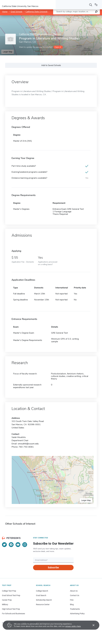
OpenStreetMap (84, 16)
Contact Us (74, 595)
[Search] (90, 4)
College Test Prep (9, 591)
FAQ (71, 600)
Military (5, 604)
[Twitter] (4, 544)
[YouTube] (18, 544)
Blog (72, 604)
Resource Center (43, 604)
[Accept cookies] (92, 625)
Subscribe (53, 567)
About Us (74, 591)
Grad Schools (16, 11)
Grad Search (41, 595)
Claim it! (58, 47)
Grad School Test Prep (11, 595)
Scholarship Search (44, 600)
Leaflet (70, 16)
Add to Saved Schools (51, 65)
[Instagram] (24, 544)
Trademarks (75, 609)
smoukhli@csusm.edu (28, 443)
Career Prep (7, 600)
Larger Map (7, 52)
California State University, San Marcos (43, 11)
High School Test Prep (11, 609)
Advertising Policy (77, 613)
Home (4, 11)
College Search (42, 591)
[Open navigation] (96, 4)
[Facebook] (11, 544)
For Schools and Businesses (13, 613)
